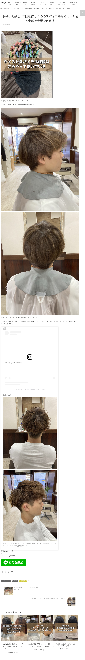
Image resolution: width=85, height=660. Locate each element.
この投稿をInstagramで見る (14, 363)
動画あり (15, 580)
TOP (9, 3)
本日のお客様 (23, 580)
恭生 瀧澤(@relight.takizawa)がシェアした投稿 (29, 389)
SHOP (52, 3)
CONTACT (61, 3)
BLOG (25, 3)
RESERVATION (73, 3)
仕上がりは (6, 395)
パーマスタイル (6, 580)
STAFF (42, 3)
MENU (17, 3)
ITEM (33, 3)
